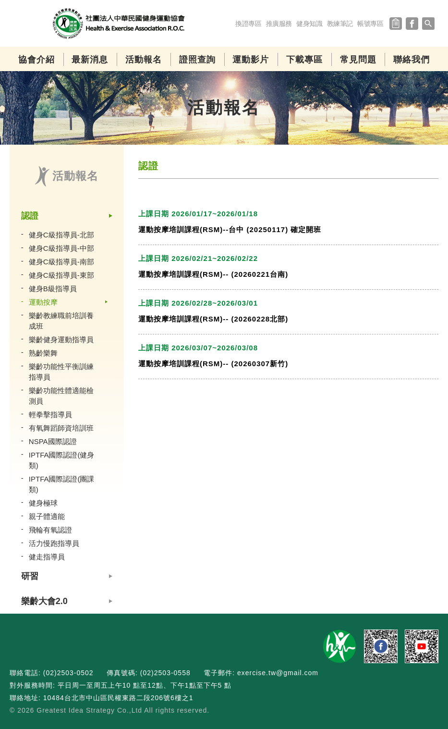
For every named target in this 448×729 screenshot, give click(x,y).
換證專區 (249, 23)
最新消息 (90, 59)
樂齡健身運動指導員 (61, 339)
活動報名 (143, 59)
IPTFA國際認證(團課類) (62, 484)
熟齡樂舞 (43, 353)
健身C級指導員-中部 (61, 248)
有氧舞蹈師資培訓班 (61, 428)
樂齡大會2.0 (44, 601)
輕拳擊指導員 (50, 414)
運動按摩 (43, 302)
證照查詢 (197, 59)
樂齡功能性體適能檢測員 (61, 395)
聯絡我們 (411, 59)
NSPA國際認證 (53, 441)
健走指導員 (47, 557)
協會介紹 (36, 59)
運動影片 (250, 59)
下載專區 (304, 59)
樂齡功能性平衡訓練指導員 (61, 371)
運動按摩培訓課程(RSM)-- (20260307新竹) (213, 363)
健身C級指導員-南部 (61, 262)
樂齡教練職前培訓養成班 (61, 320)
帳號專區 (371, 23)
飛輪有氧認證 (50, 530)
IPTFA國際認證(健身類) (62, 460)
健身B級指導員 (53, 288)
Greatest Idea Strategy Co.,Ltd (89, 710)
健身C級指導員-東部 (61, 275)
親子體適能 (47, 516)
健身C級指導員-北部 (61, 235)
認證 (29, 216)
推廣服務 (279, 23)
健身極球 (43, 503)
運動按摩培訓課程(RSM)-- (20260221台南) (213, 274)
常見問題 (358, 59)
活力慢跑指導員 (54, 543)
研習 (29, 576)
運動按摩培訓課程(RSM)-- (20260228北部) (213, 319)
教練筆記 (340, 23)
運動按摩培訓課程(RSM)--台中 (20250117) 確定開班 (229, 229)
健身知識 (310, 23)
